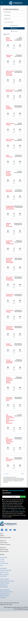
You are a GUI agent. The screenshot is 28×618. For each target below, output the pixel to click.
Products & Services (5, 544)
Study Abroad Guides (5, 537)
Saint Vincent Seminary (10, 140)
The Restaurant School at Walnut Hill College (9, 440)
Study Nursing (3, 585)
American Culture (4, 579)
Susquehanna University (10, 295)
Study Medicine (4, 586)
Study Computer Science (6, 591)
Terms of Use (8, 510)
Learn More (14, 47)
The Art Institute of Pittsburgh (9, 361)
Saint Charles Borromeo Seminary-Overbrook (10, 73)
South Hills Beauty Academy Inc (10, 242)
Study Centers (3, 542)
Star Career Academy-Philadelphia (10, 278)
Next (22, 473)
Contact (8, 46)
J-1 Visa (2, 559)
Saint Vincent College (10, 124)
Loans (1, 565)
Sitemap (2, 554)
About (1, 533)
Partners (2, 535)
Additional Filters (14, 25)
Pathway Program (4, 583)
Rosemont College (9, 56)
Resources (2, 547)
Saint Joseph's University (9, 107)
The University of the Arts (10, 459)
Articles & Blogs (4, 549)
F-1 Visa (2, 561)
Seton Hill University (9, 190)
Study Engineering (4, 590)
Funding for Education (5, 570)
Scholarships (3, 568)
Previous (6, 473)
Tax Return (3, 597)
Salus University (9, 156)
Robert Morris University (9, 39)
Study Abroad (3, 576)
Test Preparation (4, 563)
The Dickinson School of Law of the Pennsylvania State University (10, 419)
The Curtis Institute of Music (9, 399)
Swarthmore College (10, 311)
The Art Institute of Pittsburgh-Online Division (9, 380)
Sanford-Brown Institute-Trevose (9, 173)
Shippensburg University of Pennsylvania (10, 208)
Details (20, 46)
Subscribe (23, 496)
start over (14, 31)
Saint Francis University (10, 90)
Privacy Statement (19, 510)
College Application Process (7, 581)
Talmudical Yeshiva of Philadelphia (10, 328)
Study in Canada (4, 574)
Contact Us (3, 540)
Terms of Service (4, 551)
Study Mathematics (5, 593)
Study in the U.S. (4, 572)
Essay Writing (3, 557)
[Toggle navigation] (2, 2)
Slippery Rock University (9, 225)
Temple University (9, 344)
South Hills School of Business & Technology (9, 260)
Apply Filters (14, 28)
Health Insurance (4, 595)
